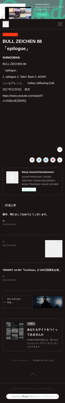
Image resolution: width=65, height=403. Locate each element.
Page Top (32, 375)
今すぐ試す (42, 15)
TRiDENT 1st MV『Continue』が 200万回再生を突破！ (33, 270)
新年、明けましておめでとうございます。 (26, 214)
